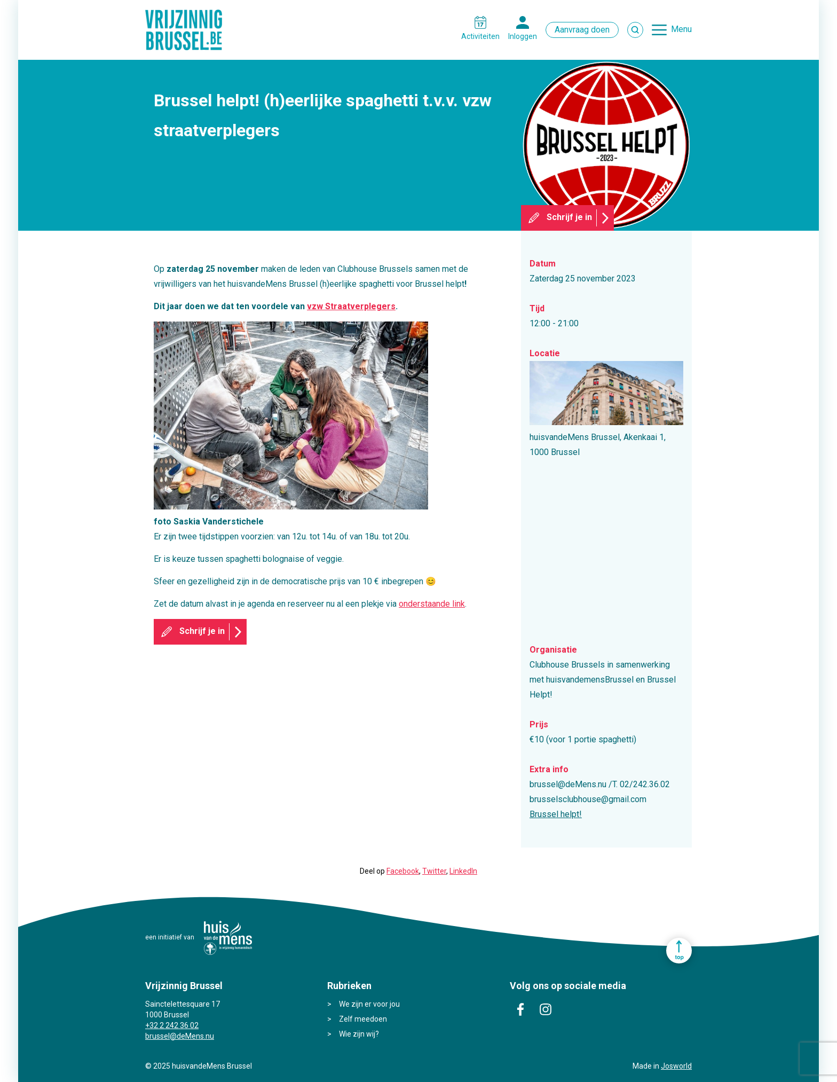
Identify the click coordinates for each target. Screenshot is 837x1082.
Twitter (434, 871)
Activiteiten (480, 36)
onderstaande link (432, 604)
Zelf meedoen (363, 1019)
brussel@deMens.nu (179, 1036)
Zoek (635, 30)
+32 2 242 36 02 (172, 1025)
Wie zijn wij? (359, 1034)
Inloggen (522, 36)
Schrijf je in (569, 217)
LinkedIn (463, 871)
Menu (681, 29)
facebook (520, 1009)
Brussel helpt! (556, 814)
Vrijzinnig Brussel (188, 30)
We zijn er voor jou (369, 1004)
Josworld (676, 1066)
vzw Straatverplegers (351, 306)
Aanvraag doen (582, 30)
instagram (545, 1009)
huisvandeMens (228, 938)
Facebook (402, 871)
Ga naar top (679, 950)
